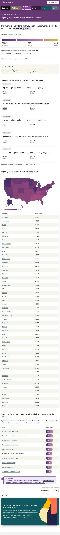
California (5, 240)
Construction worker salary (10, 431)
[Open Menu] (24, 2)
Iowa (3, 251)
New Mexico (5, 357)
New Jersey (5, 247)
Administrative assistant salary (11, 471)
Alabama (5, 391)
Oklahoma (5, 360)
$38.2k (5, 44)
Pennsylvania (6, 285)
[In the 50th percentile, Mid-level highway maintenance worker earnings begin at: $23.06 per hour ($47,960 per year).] (30, 122)
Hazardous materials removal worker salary (15, 436)
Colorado (5, 270)
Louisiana (5, 402)
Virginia (4, 319)
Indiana (4, 326)
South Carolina (6, 379)
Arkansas (5, 372)
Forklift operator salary (8, 462)
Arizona (4, 304)
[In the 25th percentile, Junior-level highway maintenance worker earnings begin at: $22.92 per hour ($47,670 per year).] (30, 138)
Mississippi (5, 398)
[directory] (30, 69)
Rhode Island (6, 258)
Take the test (53, 2)
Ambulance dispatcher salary (10, 458)
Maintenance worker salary (10, 449)
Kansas (4, 345)
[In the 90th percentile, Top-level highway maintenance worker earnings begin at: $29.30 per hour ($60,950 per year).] (30, 90)
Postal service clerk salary (10, 440)
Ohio (3, 289)
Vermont (4, 281)
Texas (4, 364)
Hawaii (4, 394)
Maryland (5, 323)
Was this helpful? (46, 490)
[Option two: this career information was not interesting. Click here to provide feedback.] (57, 490)
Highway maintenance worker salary (12, 453)
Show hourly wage (14, 34)
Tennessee (5, 368)
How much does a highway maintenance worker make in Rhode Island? (22, 70)
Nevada (4, 292)
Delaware (5, 375)
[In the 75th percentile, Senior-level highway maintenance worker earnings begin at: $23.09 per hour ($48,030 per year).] (30, 106)
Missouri (4, 349)
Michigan (5, 262)
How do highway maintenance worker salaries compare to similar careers (22, 72)
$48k (30, 44)
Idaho (4, 296)
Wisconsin (5, 277)
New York (5, 266)
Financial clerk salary (8, 467)
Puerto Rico (5, 406)
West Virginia (6, 341)
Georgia (4, 387)
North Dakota (6, 255)
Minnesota (5, 236)
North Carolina (6, 311)
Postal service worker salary (10, 445)
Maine (4, 300)
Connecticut (5, 221)
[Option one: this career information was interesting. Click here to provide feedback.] (53, 490)
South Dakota (6, 338)
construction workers (11, 423)
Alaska (4, 228)
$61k (56, 44)
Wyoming (5, 307)
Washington (5, 217)
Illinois (4, 224)
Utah (3, 334)
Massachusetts (6, 243)
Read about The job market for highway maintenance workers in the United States (18, 516)
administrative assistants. (32, 423)
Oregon (4, 232)
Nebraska (5, 330)
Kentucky (5, 383)
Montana (4, 274)
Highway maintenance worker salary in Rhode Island (22, 18)
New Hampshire (7, 315)
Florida (4, 353)
